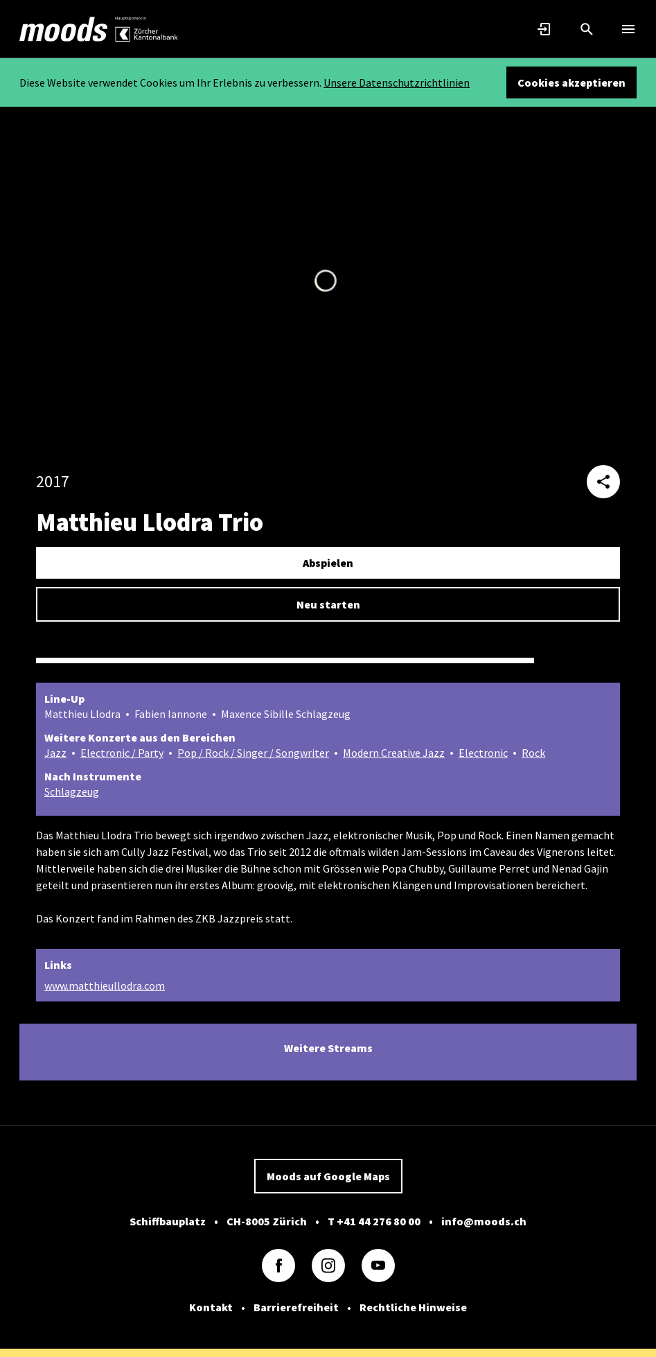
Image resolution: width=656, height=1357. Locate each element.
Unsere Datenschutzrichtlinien (396, 82)
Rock (533, 753)
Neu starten (328, 604)
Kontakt (211, 1307)
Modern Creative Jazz (394, 753)
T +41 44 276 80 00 (374, 1221)
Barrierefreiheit (296, 1307)
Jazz (55, 753)
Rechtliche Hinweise (413, 1307)
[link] (63, 29)
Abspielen (328, 563)
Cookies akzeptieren (571, 82)
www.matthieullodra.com (104, 985)
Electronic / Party (121, 753)
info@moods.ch (483, 1221)
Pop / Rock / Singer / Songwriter (253, 753)
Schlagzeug (71, 791)
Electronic (483, 753)
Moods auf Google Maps (328, 1176)
